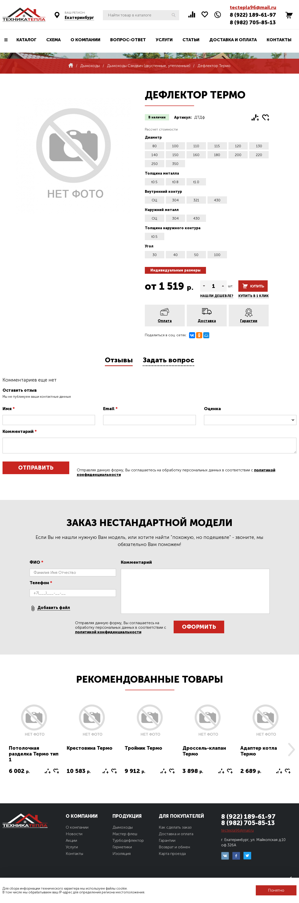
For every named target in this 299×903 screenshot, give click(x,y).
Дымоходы (122, 827)
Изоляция (121, 853)
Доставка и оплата (233, 39)
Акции (71, 840)
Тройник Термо (143, 748)
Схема (53, 39)
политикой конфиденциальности (108, 632)
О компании (85, 39)
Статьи (190, 39)
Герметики (122, 847)
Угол (149, 246)
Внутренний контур (163, 192)
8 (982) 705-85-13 (253, 22)
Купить (257, 286)
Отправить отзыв (35, 469)
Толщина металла (162, 173)
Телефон (41, 582)
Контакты (279, 39)
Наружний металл (162, 210)
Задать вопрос (168, 360)
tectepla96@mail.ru (253, 7)
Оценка (212, 408)
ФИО (36, 562)
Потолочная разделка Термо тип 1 (33, 754)
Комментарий (20, 431)
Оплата (165, 321)
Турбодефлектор (128, 840)
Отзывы (119, 360)
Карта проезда (172, 853)
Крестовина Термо (89, 748)
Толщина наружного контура (172, 228)
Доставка (207, 321)
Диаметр (153, 137)
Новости (74, 833)
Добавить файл (53, 607)
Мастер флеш (124, 833)
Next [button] (291, 749)
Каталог (26, 39)
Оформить (199, 626)
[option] (34, 742)
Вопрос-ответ (128, 39)
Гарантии (248, 321)
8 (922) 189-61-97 (253, 15)
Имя (9, 408)
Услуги (164, 39)
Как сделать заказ (175, 827)
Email (110, 408)
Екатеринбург (79, 17)
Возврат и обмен (174, 847)
